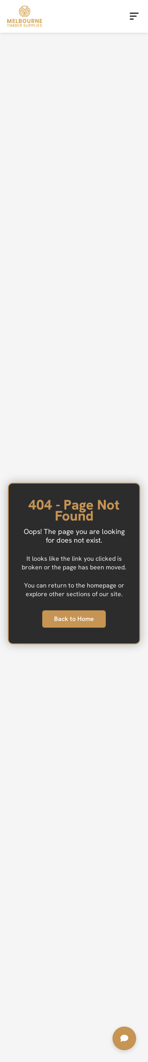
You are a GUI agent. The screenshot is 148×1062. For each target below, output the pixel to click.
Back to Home (74, 619)
